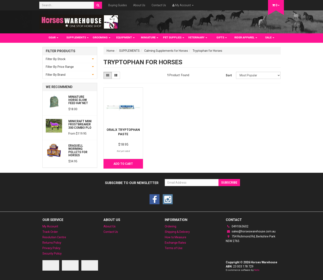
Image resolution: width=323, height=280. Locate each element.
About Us (139, 5)
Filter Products (60, 51)
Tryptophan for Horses (207, 50)
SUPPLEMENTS (77, 37)
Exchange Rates (175, 242)
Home (111, 50)
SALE (269, 37)
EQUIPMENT (125, 37)
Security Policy (52, 253)
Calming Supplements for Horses (166, 50)
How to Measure (175, 237)
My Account (50, 226)
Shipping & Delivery (177, 231)
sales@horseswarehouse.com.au (251, 231)
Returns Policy (51, 242)
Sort (229, 75)
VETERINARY (197, 37)
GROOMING (101, 37)
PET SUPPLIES (173, 37)
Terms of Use (174, 248)
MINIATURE (149, 37)
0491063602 (237, 226)
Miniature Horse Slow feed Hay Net (78, 100)
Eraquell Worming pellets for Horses (77, 150)
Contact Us (159, 5)
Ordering (170, 226)
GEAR (53, 37)
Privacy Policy (51, 248)
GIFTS (221, 37)
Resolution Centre (54, 237)
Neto (256, 270)
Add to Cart (123, 163)
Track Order (50, 231)
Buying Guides (117, 5)
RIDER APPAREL (245, 37)
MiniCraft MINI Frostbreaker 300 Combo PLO (80, 124)
